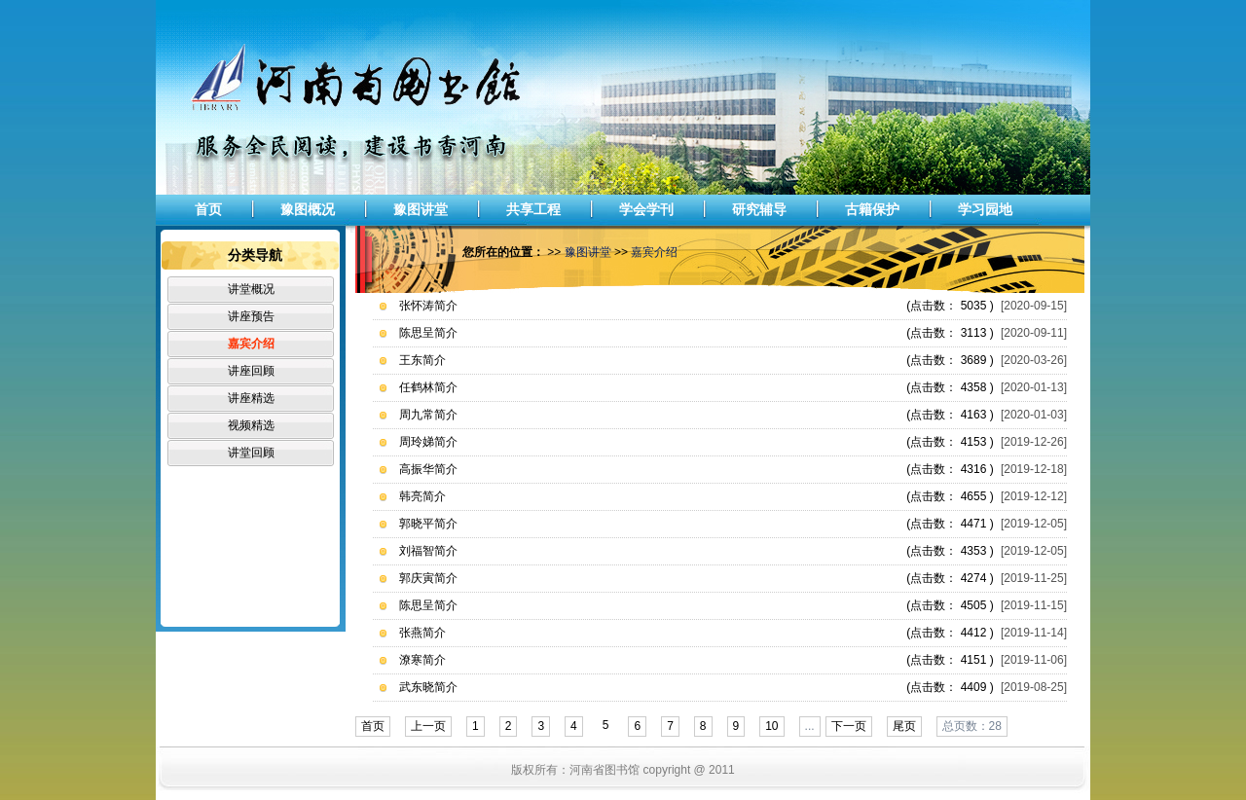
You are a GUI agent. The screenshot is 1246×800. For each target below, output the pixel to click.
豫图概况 (307, 209)
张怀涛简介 (428, 305)
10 (771, 726)
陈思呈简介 (428, 333)
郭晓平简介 (428, 523)
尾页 (904, 726)
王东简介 (422, 360)
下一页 (848, 726)
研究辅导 (759, 209)
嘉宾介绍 (251, 343)
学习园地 (985, 209)
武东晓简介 (428, 687)
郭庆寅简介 (428, 578)
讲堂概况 (251, 289)
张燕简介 (422, 632)
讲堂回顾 (251, 452)
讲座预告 (251, 316)
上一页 (428, 726)
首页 (208, 209)
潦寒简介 (422, 660)
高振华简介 (428, 469)
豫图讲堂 (420, 209)
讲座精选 (251, 398)
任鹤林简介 (428, 387)
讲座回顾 (251, 371)
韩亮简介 (422, 496)
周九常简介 (428, 414)
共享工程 (533, 209)
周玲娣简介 (428, 442)
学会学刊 (646, 209)
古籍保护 (872, 209)
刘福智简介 (428, 551)
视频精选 (251, 425)
